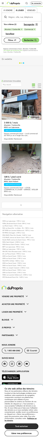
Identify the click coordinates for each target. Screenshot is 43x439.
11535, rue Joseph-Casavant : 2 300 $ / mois (15, 268)
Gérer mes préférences (21, 433)
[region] (21, 412)
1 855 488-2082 (12, 350)
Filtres (12, 40)
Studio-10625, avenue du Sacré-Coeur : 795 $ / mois (18, 240)
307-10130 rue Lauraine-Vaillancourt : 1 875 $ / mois (18, 230)
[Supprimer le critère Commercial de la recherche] (30, 29)
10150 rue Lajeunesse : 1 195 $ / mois (13, 221)
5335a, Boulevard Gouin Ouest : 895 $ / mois (16, 223)
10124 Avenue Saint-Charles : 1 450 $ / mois (15, 244)
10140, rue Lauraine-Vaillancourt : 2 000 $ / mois (17, 275)
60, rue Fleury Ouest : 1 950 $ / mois (13, 254)
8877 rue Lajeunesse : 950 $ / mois (13, 247)
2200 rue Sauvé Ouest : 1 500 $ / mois (14, 256)
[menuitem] (21, 296)
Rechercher (30, 40)
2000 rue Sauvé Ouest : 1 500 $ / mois (14, 263)
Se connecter (36, 3)
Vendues (31, 10)
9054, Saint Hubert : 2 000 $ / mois (13, 242)
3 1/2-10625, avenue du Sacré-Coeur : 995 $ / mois (17, 237)
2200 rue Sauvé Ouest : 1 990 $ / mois (14, 270)
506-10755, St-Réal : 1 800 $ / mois (13, 261)
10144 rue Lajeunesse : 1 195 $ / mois (13, 249)
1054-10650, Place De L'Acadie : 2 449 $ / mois (16, 235)
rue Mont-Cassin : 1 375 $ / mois (12, 226)
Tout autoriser (21, 426)
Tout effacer (10, 34)
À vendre (8, 10)
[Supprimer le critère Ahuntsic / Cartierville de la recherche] (13, 29)
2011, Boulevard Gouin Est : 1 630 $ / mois (15, 277)
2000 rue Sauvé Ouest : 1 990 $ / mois (14, 265)
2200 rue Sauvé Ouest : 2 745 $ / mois (14, 272)
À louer (20, 10)
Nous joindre (8, 345)
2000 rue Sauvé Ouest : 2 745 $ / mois (14, 258)
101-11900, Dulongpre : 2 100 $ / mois (13, 233)
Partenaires (10, 335)
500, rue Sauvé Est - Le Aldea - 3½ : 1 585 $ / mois (17, 228)
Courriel (32, 350)
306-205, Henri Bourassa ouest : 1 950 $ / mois (16, 251)
